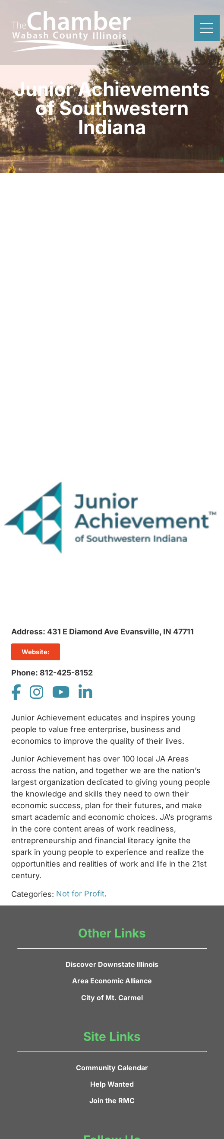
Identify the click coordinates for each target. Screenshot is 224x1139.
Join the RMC (112, 1100)
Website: (36, 652)
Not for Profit (80, 893)
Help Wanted (112, 1084)
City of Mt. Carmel (112, 997)
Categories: (32, 894)
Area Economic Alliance (112, 980)
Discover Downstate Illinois (112, 964)
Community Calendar (112, 1067)
